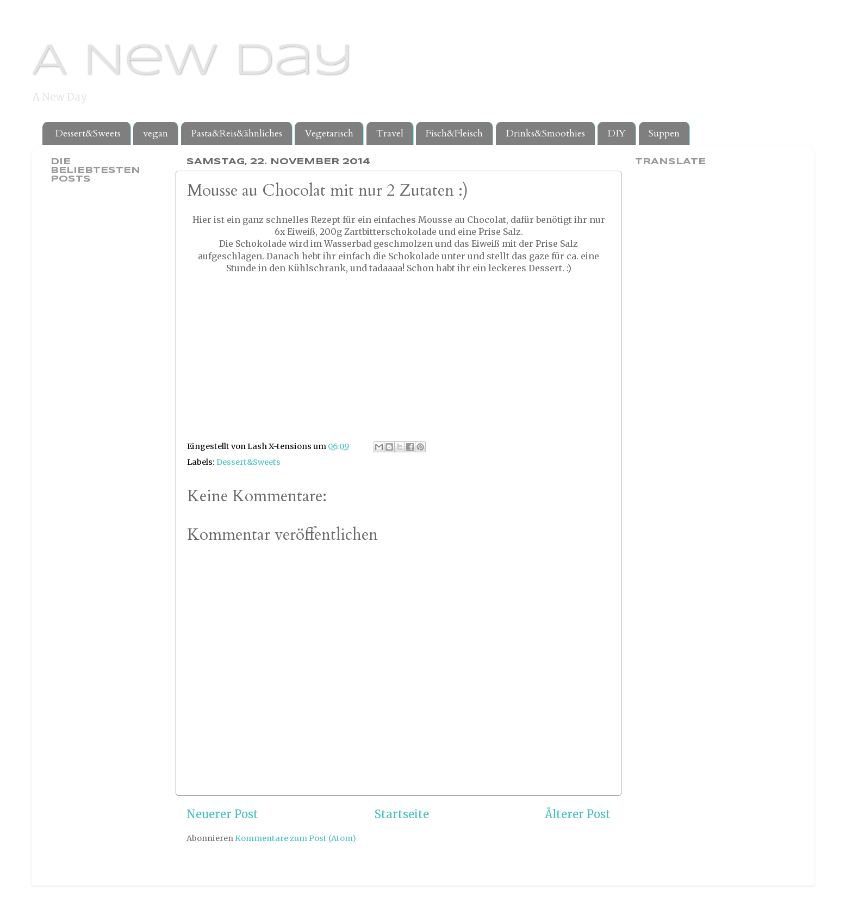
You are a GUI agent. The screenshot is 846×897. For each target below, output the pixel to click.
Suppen (664, 133)
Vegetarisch (328, 133)
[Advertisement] (94, 363)
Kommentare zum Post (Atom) (295, 838)
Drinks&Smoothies (545, 133)
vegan (155, 133)
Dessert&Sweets (88, 133)
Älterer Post (578, 814)
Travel (389, 133)
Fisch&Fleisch (454, 133)
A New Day (192, 62)
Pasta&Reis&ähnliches (236, 133)
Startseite (402, 814)
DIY (616, 133)
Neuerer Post (222, 814)
